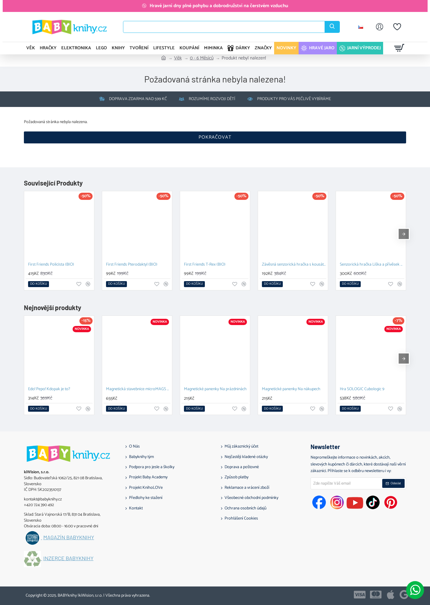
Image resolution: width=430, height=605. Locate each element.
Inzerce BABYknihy (68, 558)
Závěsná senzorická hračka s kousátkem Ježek (294, 265)
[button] (38, 284)
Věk (178, 58)
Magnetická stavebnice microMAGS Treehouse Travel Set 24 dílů (138, 389)
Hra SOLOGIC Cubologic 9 (362, 389)
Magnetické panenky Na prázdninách (215, 389)
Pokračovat (215, 137)
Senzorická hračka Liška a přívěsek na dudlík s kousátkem (372, 265)
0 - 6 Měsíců (202, 58)
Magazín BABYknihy (68, 537)
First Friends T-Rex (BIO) (204, 265)
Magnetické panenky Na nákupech (291, 389)
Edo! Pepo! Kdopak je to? (49, 389)
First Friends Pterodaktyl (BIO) (131, 265)
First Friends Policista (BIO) (51, 265)
